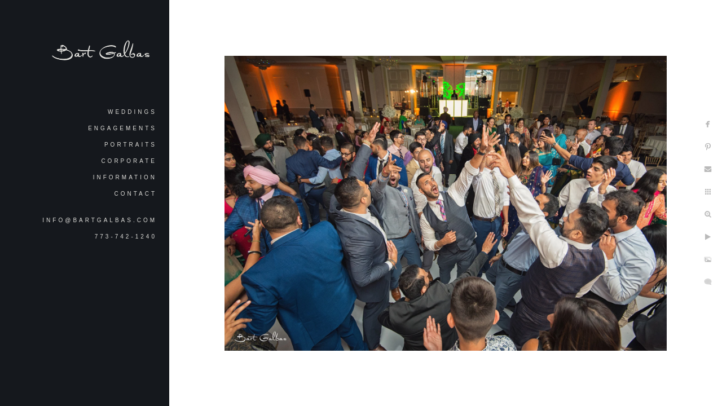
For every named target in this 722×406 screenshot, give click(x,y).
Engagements (122, 128)
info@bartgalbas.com (99, 220)
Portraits (130, 145)
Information (125, 177)
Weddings (132, 112)
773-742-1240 (126, 236)
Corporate (129, 161)
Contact (135, 194)
